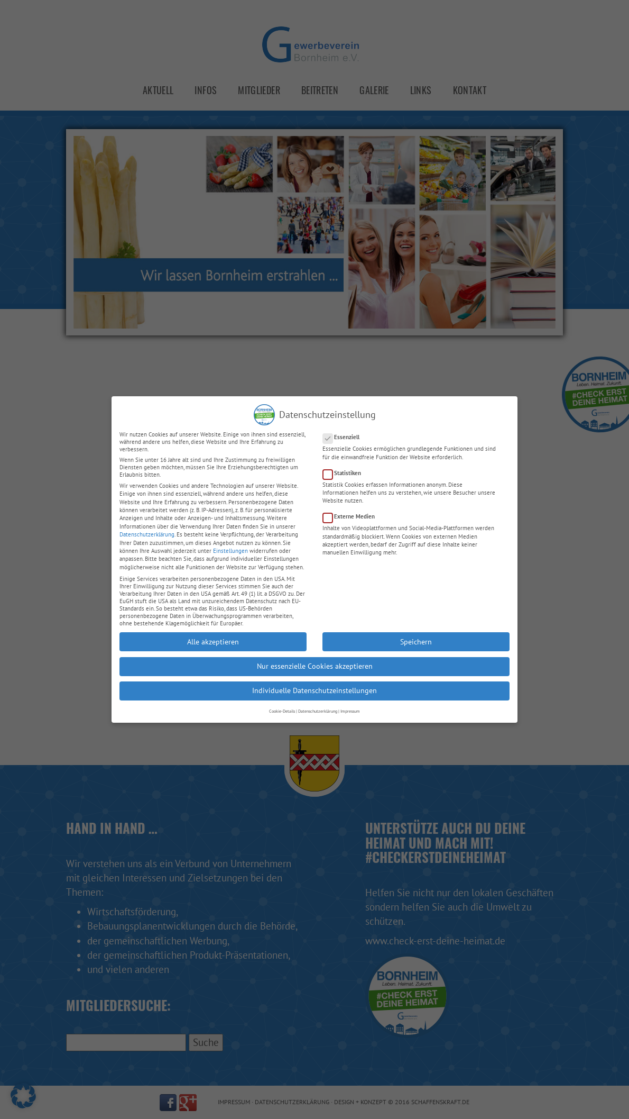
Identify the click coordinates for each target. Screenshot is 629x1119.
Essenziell (344, 426)
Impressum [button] (350, 700)
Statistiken (345, 462)
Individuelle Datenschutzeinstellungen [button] (314, 679)
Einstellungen (230, 539)
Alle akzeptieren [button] (213, 630)
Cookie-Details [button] (282, 700)
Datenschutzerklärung (146, 523)
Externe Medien (352, 505)
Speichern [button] (416, 630)
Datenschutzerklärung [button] (317, 700)
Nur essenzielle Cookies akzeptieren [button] (315, 655)
